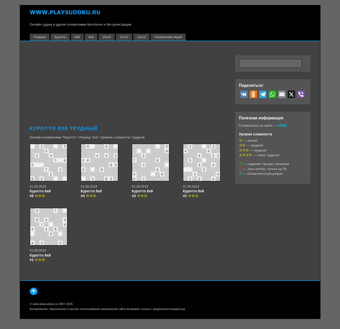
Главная (40, 37)
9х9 (91, 37)
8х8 (77, 37)
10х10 (106, 37)
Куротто (60, 37)
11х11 (124, 37)
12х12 (141, 37)
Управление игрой (168, 37)
